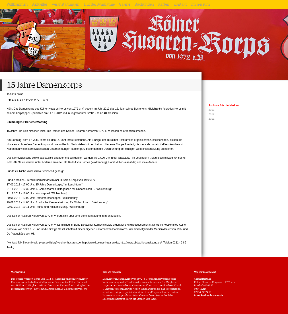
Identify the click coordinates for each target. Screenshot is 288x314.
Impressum (200, 4)
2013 (211, 109)
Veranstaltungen (65, 4)
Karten (163, 4)
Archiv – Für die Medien (223, 105)
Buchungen (144, 4)
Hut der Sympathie (99, 4)
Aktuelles (39, 4)
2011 (211, 118)
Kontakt (180, 4)
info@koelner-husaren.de (208, 295)
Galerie (124, 4)
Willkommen (17, 4)
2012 (211, 114)
